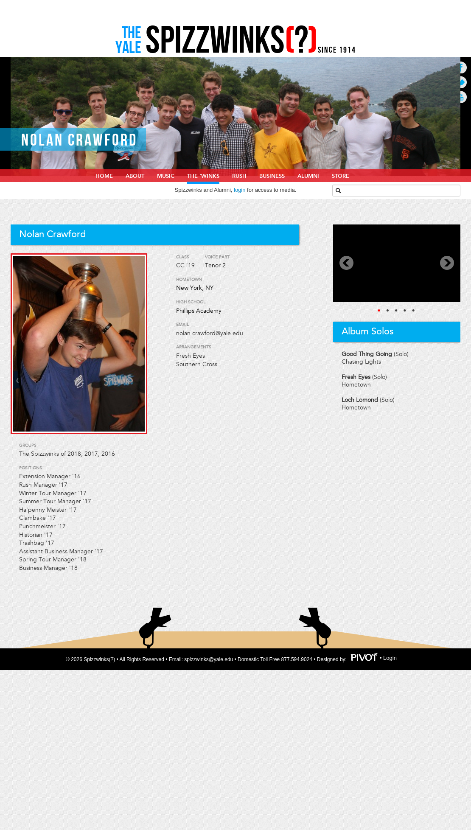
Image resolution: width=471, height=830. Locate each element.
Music (165, 176)
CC (180, 265)
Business (272, 176)
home (104, 176)
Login (390, 658)
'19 (190, 265)
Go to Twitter (460, 82)
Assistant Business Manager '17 (61, 551)
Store (340, 176)
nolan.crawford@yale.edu (209, 333)
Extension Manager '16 (50, 476)
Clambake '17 (37, 518)
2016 (108, 453)
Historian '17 (36, 534)
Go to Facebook (460, 67)
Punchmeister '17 (42, 526)
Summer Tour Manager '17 (55, 501)
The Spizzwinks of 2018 (50, 453)
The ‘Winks (203, 176)
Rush (239, 176)
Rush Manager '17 (43, 484)
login (239, 190)
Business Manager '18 (48, 568)
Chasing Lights (361, 361)
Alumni (308, 176)
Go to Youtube (460, 97)
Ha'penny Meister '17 (48, 509)
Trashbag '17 (36, 543)
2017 (91, 453)
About (135, 176)
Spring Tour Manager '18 (53, 559)
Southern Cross (196, 364)
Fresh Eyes (190, 355)
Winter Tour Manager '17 (53, 493)
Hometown (356, 384)
